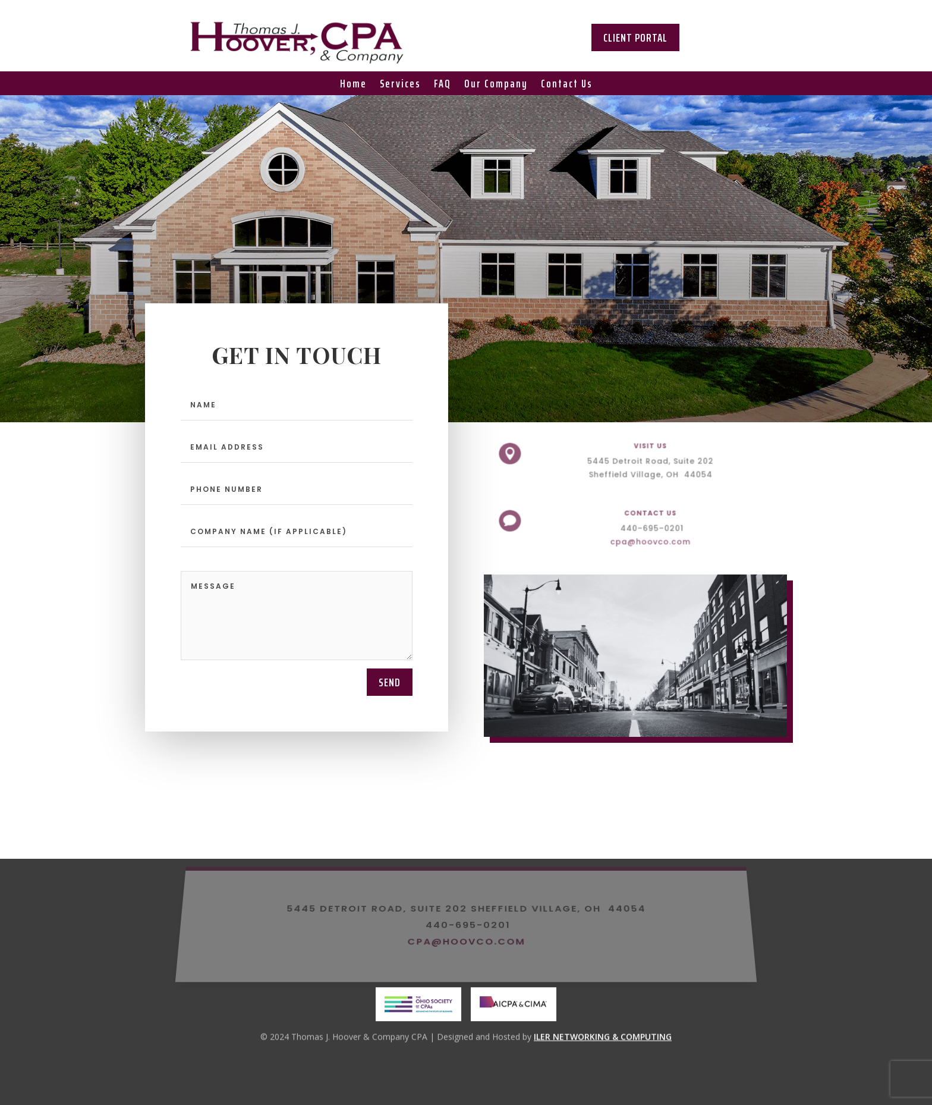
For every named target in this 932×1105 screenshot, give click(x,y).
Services (400, 85)
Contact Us (567, 85)
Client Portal (635, 37)
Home (353, 85)
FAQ (442, 85)
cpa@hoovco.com (647, 539)
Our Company (496, 85)
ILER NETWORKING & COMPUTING (603, 1038)
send (390, 682)
